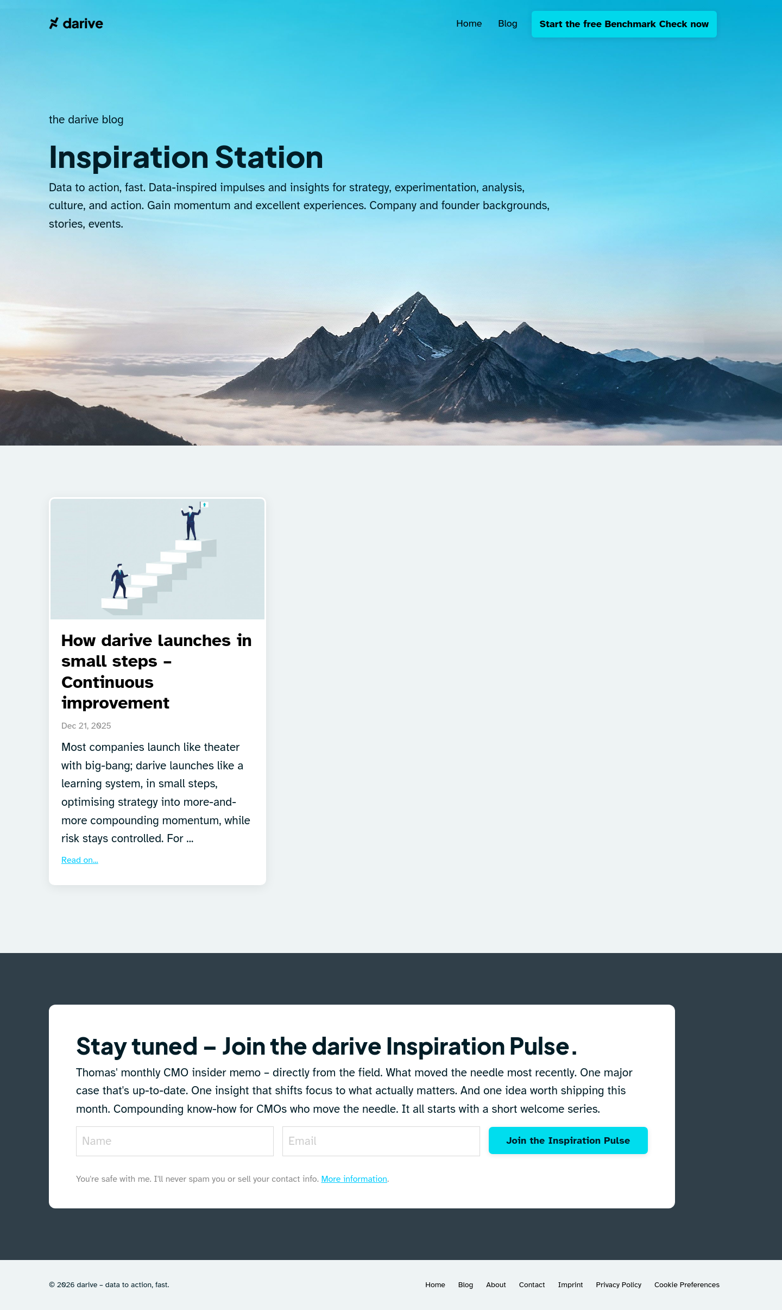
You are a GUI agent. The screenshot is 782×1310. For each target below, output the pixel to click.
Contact (532, 1284)
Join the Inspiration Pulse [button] (568, 1140)
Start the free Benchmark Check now (624, 24)
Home (469, 23)
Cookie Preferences (687, 1284)
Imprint (570, 1284)
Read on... (79, 860)
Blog (507, 23)
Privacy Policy (618, 1284)
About (496, 1284)
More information (354, 1179)
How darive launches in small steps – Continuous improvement (156, 671)
